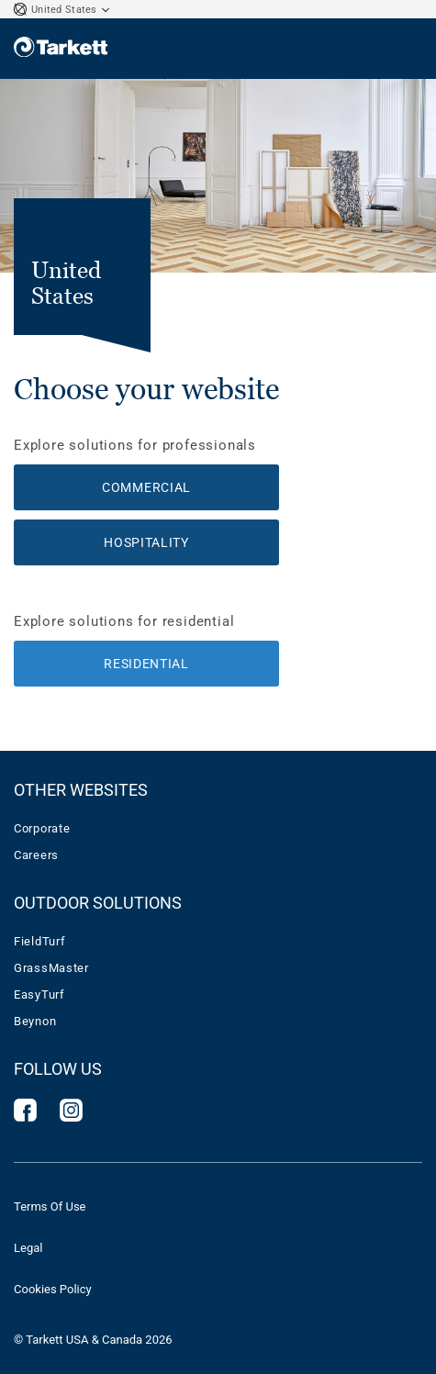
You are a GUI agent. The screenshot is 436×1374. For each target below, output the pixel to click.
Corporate (42, 828)
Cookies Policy (53, 1289)
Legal (28, 1248)
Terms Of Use (49, 1206)
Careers (36, 855)
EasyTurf (39, 994)
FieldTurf (39, 941)
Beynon (35, 1021)
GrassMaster (51, 968)
